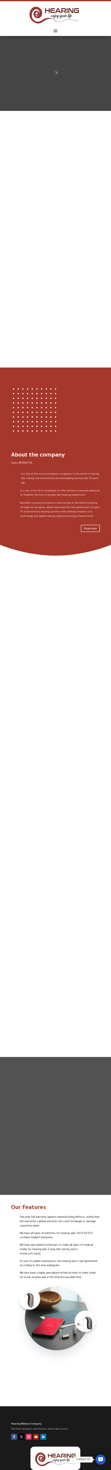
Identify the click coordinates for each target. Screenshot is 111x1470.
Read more (90, 528)
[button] (100, 1459)
